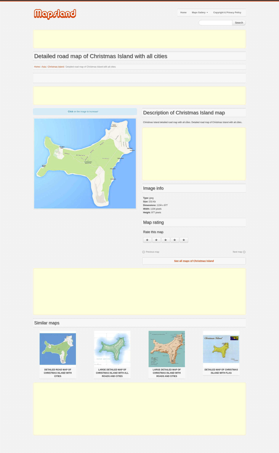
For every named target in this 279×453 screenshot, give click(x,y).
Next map (237, 252)
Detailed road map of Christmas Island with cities (58, 373)
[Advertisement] (139, 39)
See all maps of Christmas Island (194, 261)
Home (183, 12)
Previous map (152, 252)
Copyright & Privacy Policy (227, 12)
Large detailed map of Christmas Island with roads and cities (167, 373)
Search (239, 22)
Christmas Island (56, 67)
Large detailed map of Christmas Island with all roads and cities (112, 373)
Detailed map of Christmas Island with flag (221, 371)
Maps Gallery (200, 12)
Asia (44, 67)
